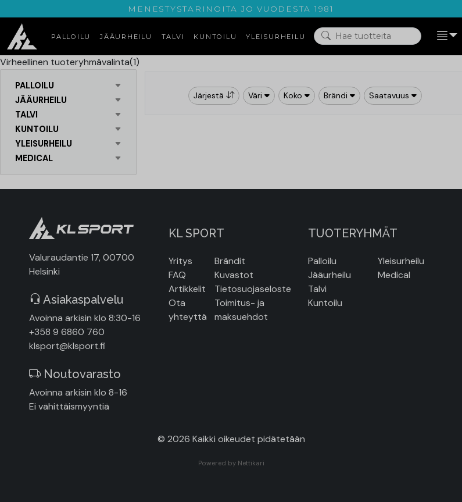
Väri (259, 95)
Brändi (339, 95)
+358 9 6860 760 (67, 332)
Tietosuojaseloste (252, 289)
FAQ (177, 275)
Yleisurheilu (401, 261)
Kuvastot (233, 275)
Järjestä (214, 95)
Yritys (180, 261)
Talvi (317, 289)
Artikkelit (187, 289)
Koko (297, 95)
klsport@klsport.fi (67, 346)
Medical (394, 275)
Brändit (229, 261)
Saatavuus (393, 95)
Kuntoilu (325, 303)
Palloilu (322, 261)
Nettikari (251, 463)
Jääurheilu (329, 275)
